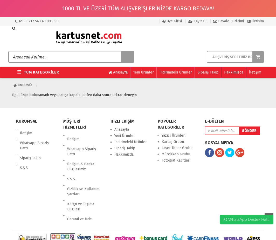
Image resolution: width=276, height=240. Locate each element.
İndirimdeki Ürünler (176, 72)
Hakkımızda (233, 72)
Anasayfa (118, 72)
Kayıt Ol (197, 21)
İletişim (255, 21)
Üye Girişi (172, 21)
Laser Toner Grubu (177, 148)
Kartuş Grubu (173, 141)
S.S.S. (24, 153)
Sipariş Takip (208, 72)
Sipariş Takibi (31, 147)
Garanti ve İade (79, 193)
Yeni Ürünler (143, 72)
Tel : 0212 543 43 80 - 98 (37, 21)
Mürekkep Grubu (176, 154)
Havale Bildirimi (228, 21)
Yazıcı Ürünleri (173, 135)
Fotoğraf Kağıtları (176, 160)
